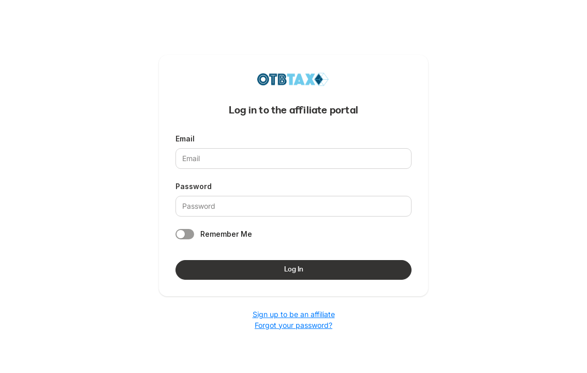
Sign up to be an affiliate (294, 314)
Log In (293, 269)
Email (185, 138)
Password (193, 186)
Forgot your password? (293, 325)
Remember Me (226, 233)
